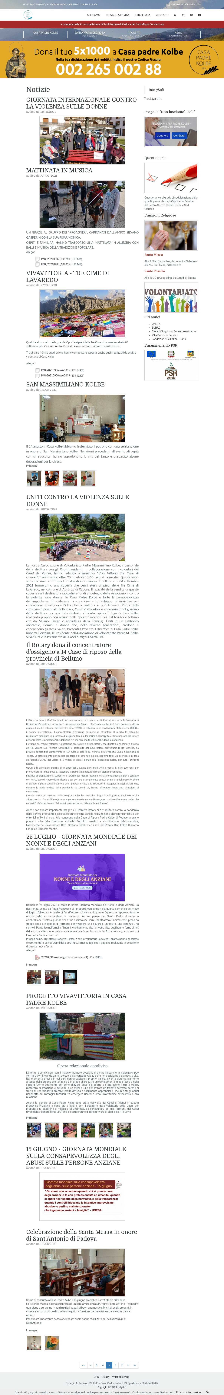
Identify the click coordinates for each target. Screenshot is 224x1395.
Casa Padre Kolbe (46, 34)
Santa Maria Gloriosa (90, 34)
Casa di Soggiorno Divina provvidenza (174, 331)
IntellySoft (156, 90)
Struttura (142, 14)
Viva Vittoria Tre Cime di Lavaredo (64, 346)
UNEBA (156, 323)
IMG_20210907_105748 (52, 259)
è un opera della (112, 24)
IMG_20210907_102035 (52, 264)
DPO (96, 1376)
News (178, 34)
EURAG (156, 327)
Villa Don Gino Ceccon (164, 335)
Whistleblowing (120, 1376)
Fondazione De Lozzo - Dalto (169, 339)
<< (83, 1365)
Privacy (105, 1376)
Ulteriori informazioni (188, 1392)
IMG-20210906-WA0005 (52, 370)
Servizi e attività (117, 14)
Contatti (162, 14)
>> (134, 1365)
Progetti (134, 34)
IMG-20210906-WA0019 (52, 375)
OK (207, 1392)
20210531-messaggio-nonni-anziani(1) (61, 957)
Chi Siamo (93, 14)
